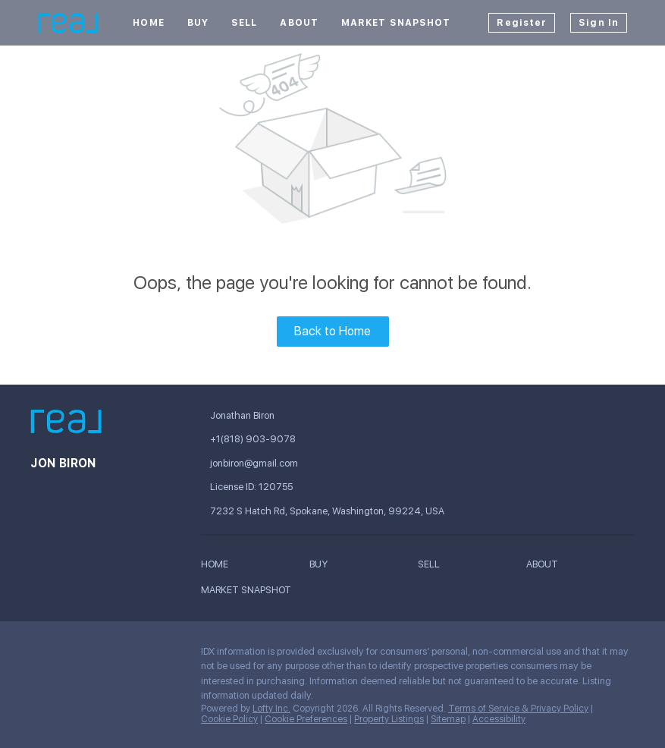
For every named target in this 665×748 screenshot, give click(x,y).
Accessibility (498, 719)
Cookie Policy (229, 719)
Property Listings (389, 719)
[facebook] (41, 655)
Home (148, 22)
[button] (218, 567)
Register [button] (522, 22)
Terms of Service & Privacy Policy (518, 708)
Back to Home (332, 331)
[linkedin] (72, 655)
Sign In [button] (599, 22)
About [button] (299, 22)
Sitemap (448, 719)
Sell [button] (244, 22)
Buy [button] (198, 22)
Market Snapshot (396, 22)
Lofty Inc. (271, 708)
